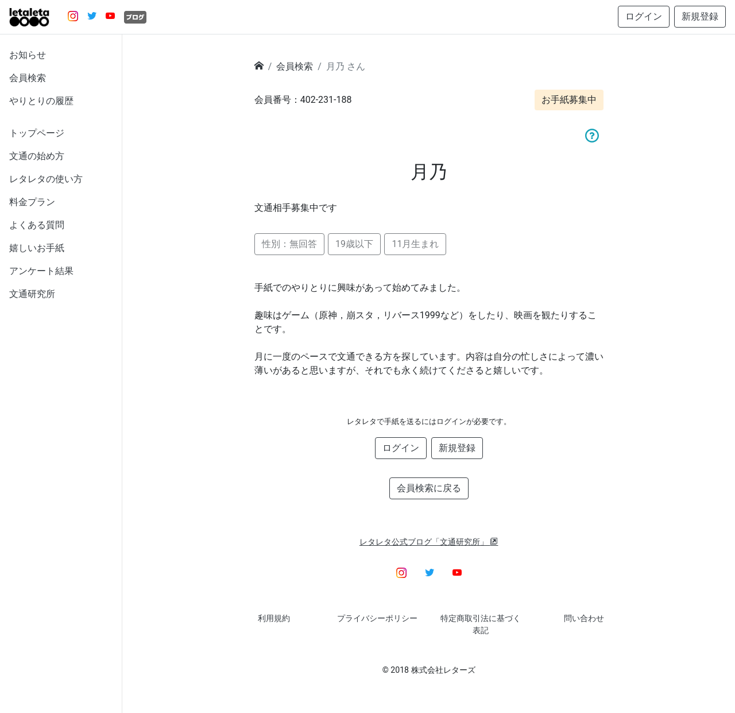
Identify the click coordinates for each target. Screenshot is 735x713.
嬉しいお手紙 (36, 247)
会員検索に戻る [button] (429, 488)
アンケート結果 (41, 270)
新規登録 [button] (700, 16)
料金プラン (32, 201)
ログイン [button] (643, 16)
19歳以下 (354, 243)
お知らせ (27, 54)
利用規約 (274, 618)
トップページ (36, 133)
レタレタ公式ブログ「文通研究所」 (428, 541)
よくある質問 (36, 224)
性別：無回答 (289, 243)
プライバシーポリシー (377, 618)
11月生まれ (415, 243)
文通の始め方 (36, 156)
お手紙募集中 (569, 99)
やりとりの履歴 (41, 100)
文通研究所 (32, 293)
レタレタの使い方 (46, 179)
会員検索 (27, 77)
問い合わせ (584, 618)
